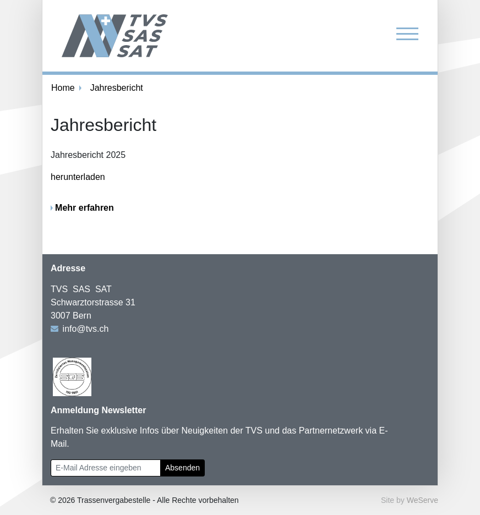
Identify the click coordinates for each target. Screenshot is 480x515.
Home (63, 87)
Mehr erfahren (84, 207)
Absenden (182, 467)
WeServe (422, 500)
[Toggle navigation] (407, 33)
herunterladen (78, 177)
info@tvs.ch (86, 328)
